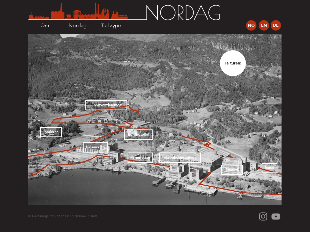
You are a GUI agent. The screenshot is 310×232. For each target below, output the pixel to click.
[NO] (251, 25)
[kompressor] (140, 158)
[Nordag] (77, 25)
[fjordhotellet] (138, 134)
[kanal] (269, 168)
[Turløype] (110, 25)
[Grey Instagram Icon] (263, 216)
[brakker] (51, 132)
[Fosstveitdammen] (106, 105)
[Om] (44, 25)
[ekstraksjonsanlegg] (180, 158)
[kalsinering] (95, 147)
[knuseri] (232, 170)
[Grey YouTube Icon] (275, 216)
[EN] (264, 25)
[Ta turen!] (233, 63)
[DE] (276, 25)
